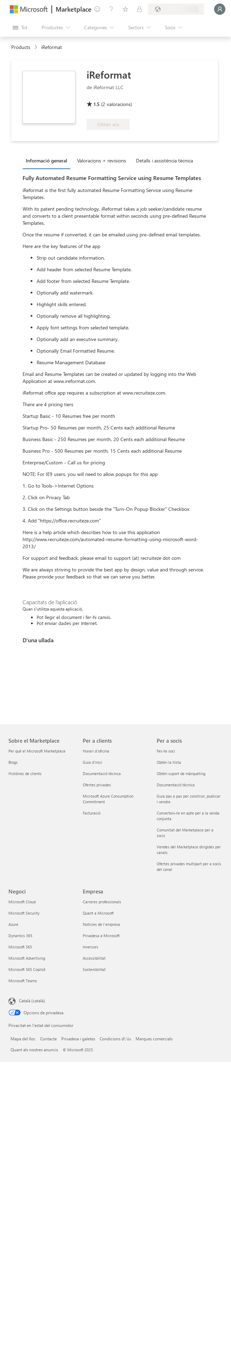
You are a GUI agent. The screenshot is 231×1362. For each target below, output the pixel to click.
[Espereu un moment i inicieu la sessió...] (220, 9)
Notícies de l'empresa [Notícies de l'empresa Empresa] (101, 924)
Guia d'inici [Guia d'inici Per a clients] (92, 762)
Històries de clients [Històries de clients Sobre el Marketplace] (25, 773)
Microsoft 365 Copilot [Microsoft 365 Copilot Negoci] (26, 969)
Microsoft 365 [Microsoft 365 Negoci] (20, 946)
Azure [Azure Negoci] (13, 924)
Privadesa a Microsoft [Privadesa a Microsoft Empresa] (101, 935)
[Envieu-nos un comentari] (97, 9)
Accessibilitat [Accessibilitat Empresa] (94, 958)
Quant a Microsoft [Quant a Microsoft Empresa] (98, 913)
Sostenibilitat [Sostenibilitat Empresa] (94, 969)
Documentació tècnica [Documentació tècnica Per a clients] (102, 773)
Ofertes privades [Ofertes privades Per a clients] (97, 784)
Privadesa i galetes (78, 1038)
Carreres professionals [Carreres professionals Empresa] (102, 901)
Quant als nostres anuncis (34, 1049)
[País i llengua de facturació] (176, 9)
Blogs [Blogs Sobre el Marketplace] (13, 762)
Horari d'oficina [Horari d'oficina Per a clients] (96, 751)
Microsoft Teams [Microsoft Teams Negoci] (22, 980)
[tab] (48, 160)
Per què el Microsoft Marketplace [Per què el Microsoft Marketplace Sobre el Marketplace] (36, 751)
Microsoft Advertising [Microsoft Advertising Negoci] (26, 958)
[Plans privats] (139, 9)
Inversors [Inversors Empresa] (90, 946)
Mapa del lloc (23, 1038)
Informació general (46, 160)
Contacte (48, 1038)
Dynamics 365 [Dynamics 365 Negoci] (20, 935)
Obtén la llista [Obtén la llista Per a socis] (169, 762)
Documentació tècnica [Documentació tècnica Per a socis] (176, 784)
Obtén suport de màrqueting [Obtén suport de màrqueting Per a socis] (181, 773)
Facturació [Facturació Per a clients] (91, 813)
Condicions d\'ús (115, 1038)
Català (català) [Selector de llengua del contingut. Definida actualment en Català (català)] (32, 1000)
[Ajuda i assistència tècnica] (111, 9)
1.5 (97, 104)
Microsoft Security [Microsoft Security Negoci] (23, 913)
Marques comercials (154, 1038)
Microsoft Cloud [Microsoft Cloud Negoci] (22, 901)
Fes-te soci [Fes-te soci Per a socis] (166, 751)
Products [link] (20, 47)
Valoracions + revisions (101, 160)
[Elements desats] (125, 9)
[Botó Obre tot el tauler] (20, 27)
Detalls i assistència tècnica (164, 160)
